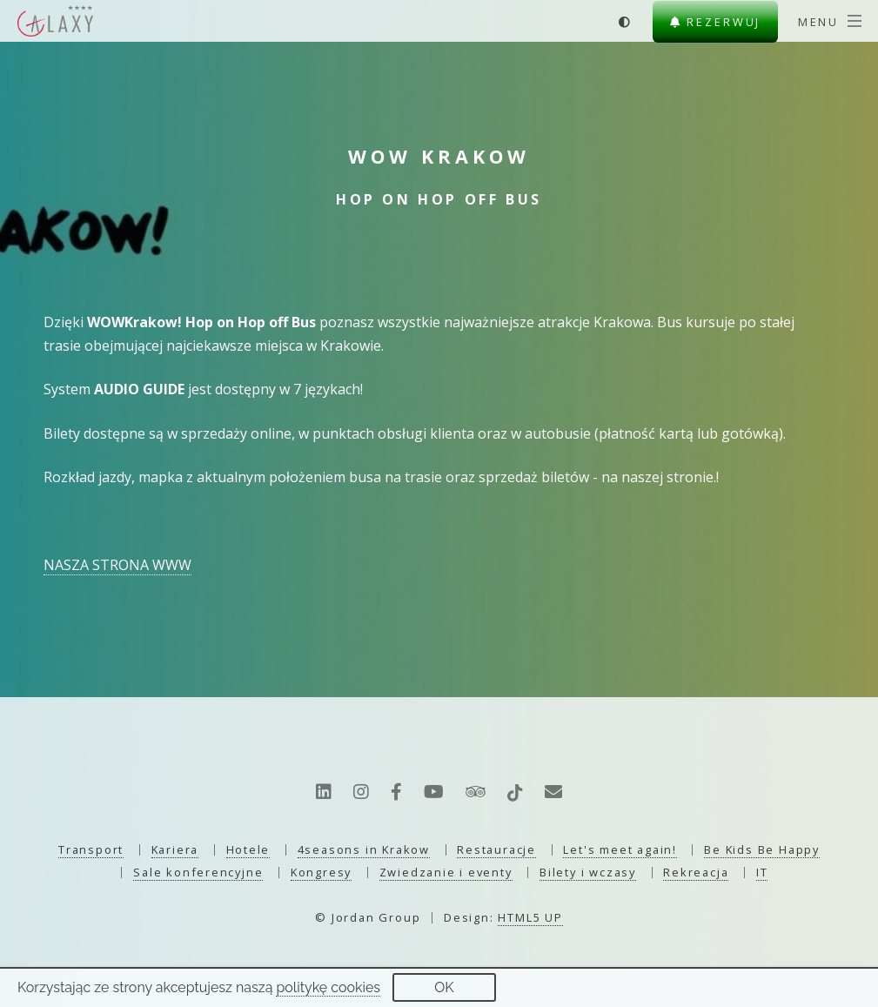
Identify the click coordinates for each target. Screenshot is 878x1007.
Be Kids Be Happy (762, 849)
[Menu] (830, 22)
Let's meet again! (619, 849)
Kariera (175, 849)
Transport (91, 849)
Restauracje (496, 849)
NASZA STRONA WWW (117, 564)
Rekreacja (695, 872)
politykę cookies (328, 987)
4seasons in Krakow (364, 849)
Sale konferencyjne (198, 872)
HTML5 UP (530, 917)
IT (762, 872)
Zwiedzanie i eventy (446, 872)
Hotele (248, 849)
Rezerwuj (715, 22)
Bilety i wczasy (588, 872)
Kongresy (321, 872)
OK (443, 987)
